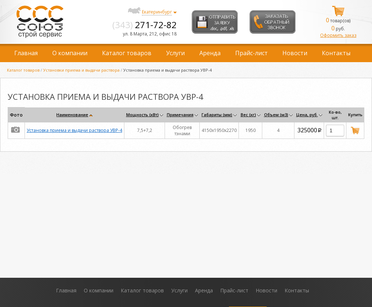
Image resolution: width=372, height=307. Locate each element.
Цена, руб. (307, 114)
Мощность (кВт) (142, 114)
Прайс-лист (251, 53)
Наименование (72, 114)
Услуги (175, 53)
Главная (26, 53)
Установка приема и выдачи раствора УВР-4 (74, 130)
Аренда (210, 53)
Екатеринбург (157, 12)
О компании (69, 53)
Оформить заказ (338, 35)
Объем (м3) (276, 114)
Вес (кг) (248, 114)
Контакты (336, 53)
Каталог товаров (126, 53)
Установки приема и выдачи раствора (81, 70)
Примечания (180, 114)
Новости (294, 53)
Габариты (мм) (217, 114)
